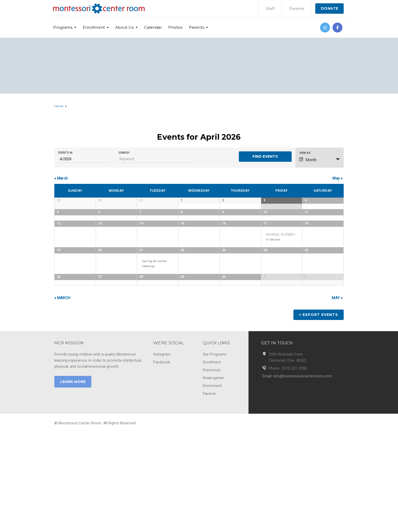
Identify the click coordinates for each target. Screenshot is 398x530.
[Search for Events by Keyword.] (154, 159)
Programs (62, 27)
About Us (124, 27)
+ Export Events (318, 411)
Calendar (153, 27)
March (61, 178)
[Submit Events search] (265, 156)
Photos (175, 27)
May (337, 178)
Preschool (211, 466)
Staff (270, 8)
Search (123, 152)
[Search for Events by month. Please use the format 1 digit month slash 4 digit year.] (84, 159)
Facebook (161, 458)
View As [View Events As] (304, 153)
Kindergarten (213, 474)
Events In (65, 152)
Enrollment (94, 27)
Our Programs (214, 450)
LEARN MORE (73, 478)
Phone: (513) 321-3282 (288, 464)
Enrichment (212, 482)
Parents (296, 8)
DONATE (329, 8)
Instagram (162, 450)
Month (308, 159)
